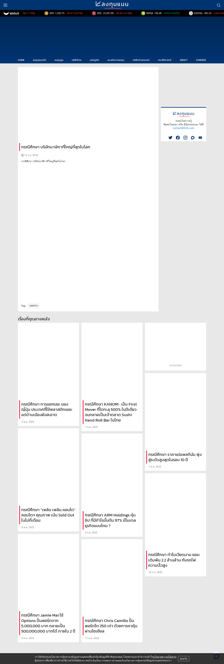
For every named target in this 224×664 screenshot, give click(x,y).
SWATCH (33, 305)
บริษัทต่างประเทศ (141, 60)
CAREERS (201, 60)
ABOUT (184, 60)
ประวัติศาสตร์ (164, 60)
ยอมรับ (183, 658)
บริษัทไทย (76, 60)
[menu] (5, 5)
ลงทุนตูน (58, 60)
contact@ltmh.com (183, 128)
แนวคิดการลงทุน (116, 60)
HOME (21, 60)
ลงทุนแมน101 (39, 60)
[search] (219, 5)
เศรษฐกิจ (94, 60)
